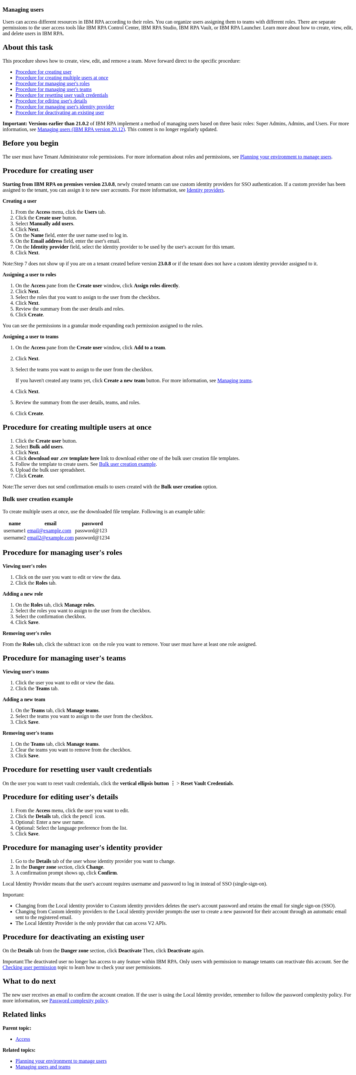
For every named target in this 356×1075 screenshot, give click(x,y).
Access (23, 1039)
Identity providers (205, 190)
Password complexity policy (78, 1000)
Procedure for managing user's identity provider (65, 106)
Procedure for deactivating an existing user (60, 112)
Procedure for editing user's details (51, 101)
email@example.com (49, 530)
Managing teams (234, 380)
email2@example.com (50, 537)
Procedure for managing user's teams (54, 89)
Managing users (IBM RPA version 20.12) (81, 129)
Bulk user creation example (127, 464)
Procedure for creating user (44, 72)
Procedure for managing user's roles (52, 83)
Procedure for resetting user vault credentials (62, 95)
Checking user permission (29, 967)
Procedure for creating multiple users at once (62, 77)
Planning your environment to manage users (285, 156)
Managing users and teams (43, 1067)
